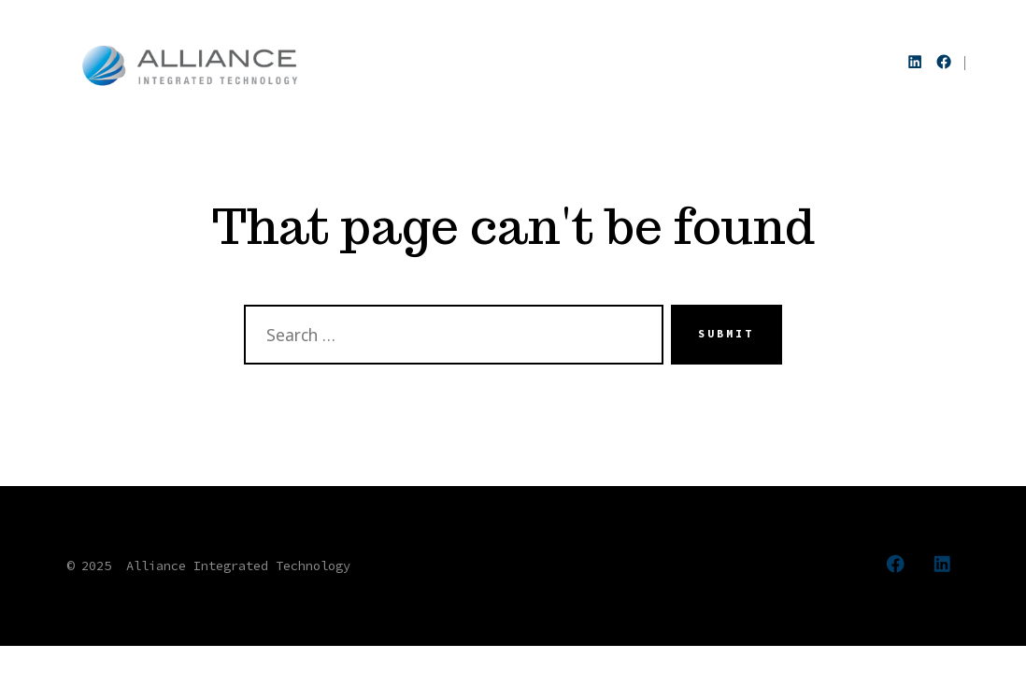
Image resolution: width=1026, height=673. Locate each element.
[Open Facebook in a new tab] (944, 62)
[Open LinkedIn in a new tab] (915, 62)
